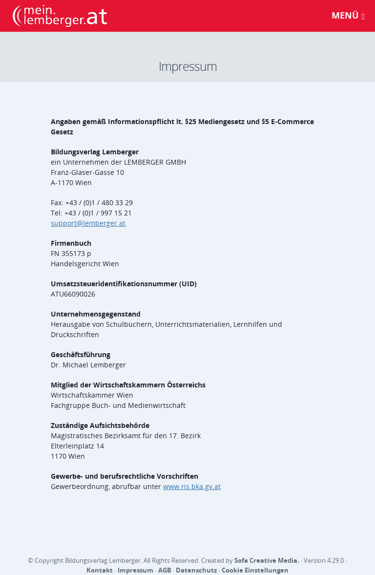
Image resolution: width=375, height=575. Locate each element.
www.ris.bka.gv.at (192, 486)
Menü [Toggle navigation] (348, 15)
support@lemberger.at (88, 223)
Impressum (135, 570)
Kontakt (99, 570)
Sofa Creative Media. (266, 560)
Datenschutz (196, 570)
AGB (164, 570)
